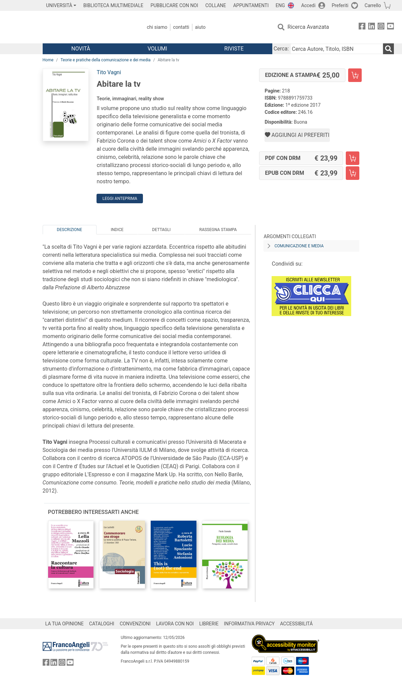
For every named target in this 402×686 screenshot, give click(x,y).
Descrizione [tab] (69, 229)
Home (48, 60)
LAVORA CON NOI (175, 623)
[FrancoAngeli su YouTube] (390, 27)
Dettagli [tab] (161, 229)
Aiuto (200, 27)
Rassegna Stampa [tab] (218, 229)
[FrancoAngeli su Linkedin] (371, 27)
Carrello (373, 5)
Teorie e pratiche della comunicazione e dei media (106, 60)
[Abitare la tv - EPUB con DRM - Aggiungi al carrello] (352, 173)
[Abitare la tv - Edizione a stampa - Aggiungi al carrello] (355, 75)
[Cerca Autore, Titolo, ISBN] (336, 48)
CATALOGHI (101, 623)
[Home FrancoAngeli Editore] (87, 27)
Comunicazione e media (298, 246)
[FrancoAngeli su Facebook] (362, 27)
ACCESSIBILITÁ (296, 623)
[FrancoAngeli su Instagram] (381, 27)
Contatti (181, 27)
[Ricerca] (388, 48)
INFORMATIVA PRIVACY (249, 623)
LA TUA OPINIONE (64, 623)
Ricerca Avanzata (308, 27)
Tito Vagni (109, 72)
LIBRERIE (208, 623)
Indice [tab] (117, 229)
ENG (280, 5)
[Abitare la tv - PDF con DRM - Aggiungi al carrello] (352, 158)
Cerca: (281, 48)
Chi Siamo (157, 27)
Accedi (308, 5)
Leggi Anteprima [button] (119, 198)
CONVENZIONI (135, 623)
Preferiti (340, 5)
